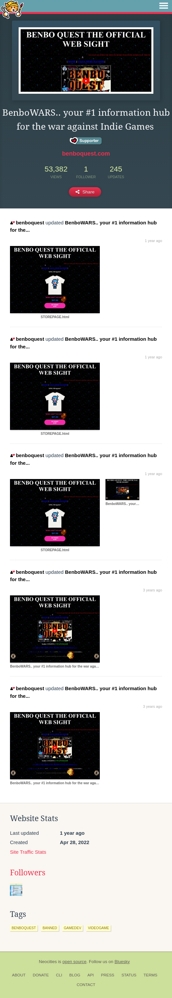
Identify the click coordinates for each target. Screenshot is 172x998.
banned (50, 928)
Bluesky (122, 961)
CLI (59, 975)
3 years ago (152, 590)
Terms (150, 975)
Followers (27, 872)
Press (107, 975)
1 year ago (153, 241)
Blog (74, 975)
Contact (86, 984)
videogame (98, 928)
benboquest (27, 222)
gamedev (73, 928)
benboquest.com (86, 153)
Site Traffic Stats (28, 852)
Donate (41, 975)
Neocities (48, 961)
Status (128, 975)
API (90, 975)
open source (74, 961)
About (19, 975)
